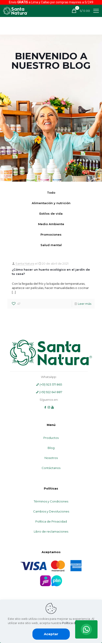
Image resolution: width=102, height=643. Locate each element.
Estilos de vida (51, 213)
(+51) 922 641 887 (49, 392)
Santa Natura (24, 263)
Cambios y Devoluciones (51, 511)
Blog (51, 448)
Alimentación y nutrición (51, 203)
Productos (51, 438)
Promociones (51, 234)
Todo (51, 192)
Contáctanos (51, 468)
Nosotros (51, 458)
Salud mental (51, 245)
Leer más (84, 303)
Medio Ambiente (51, 224)
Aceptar (51, 634)
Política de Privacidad (51, 521)
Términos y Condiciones (51, 501)
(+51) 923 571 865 (49, 384)
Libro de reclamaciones (51, 531)
